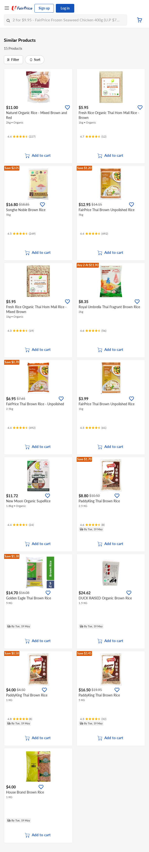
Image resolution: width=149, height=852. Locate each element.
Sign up (44, 8)
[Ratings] (21, 137)
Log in (65, 8)
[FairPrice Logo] (22, 8)
